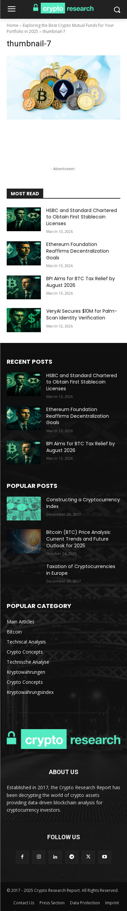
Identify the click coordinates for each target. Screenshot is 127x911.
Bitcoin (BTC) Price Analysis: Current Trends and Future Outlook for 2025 (78, 539)
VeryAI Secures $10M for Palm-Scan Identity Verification (81, 314)
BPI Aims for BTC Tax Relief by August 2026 (80, 282)
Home (12, 25)
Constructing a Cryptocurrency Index (83, 503)
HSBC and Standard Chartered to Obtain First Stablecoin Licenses (81, 217)
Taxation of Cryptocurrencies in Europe (80, 569)
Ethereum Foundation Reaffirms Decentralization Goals (77, 251)
